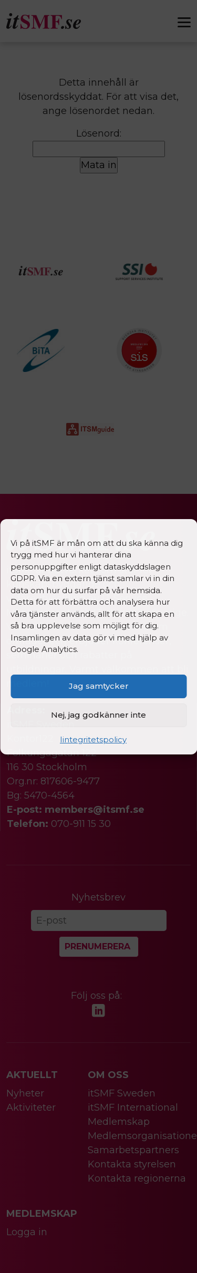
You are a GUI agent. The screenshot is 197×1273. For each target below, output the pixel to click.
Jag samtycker (99, 686)
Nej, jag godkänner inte (98, 715)
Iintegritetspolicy (93, 739)
